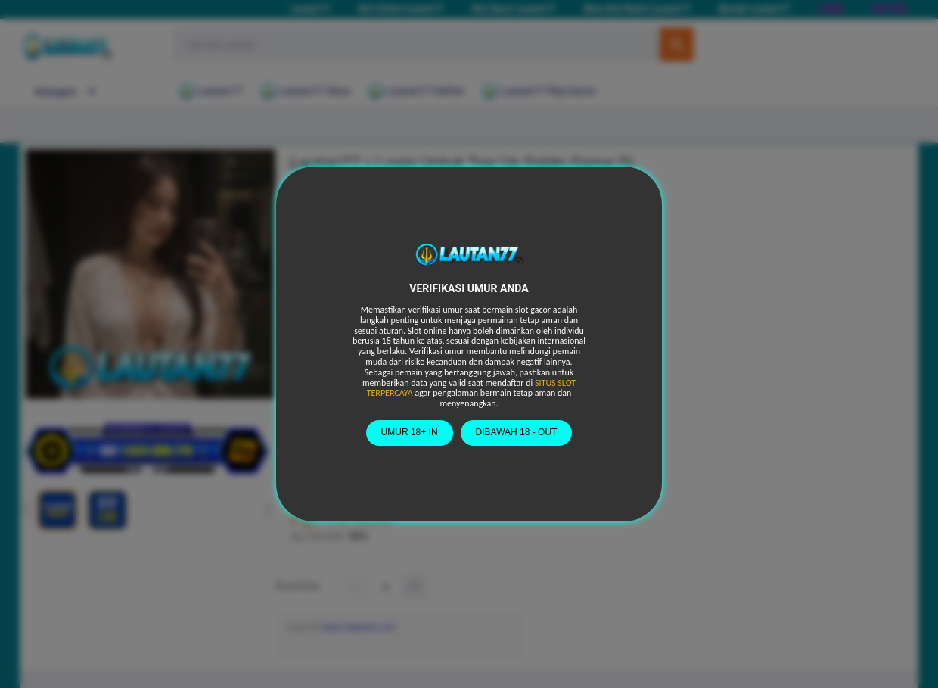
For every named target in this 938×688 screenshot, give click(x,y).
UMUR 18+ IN (409, 432)
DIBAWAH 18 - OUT (517, 432)
